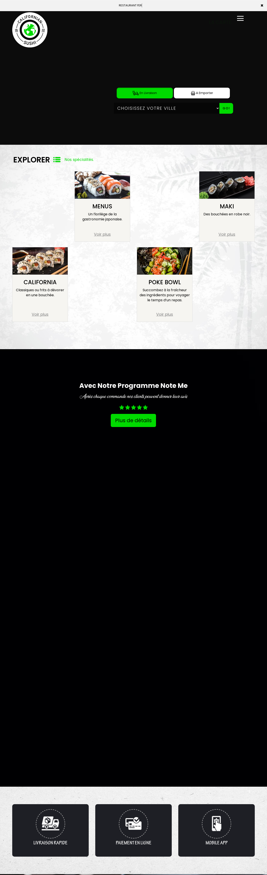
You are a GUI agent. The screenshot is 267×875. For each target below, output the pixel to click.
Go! (226, 108)
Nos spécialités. (79, 159)
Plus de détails (133, 420)
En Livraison (145, 93)
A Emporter (202, 93)
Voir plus (102, 234)
